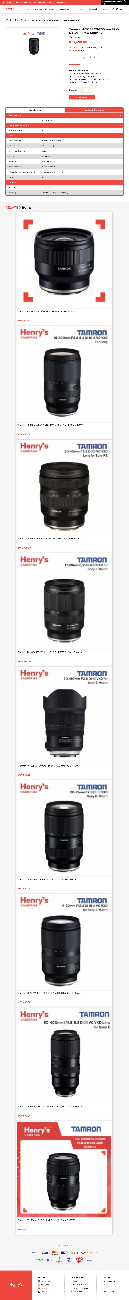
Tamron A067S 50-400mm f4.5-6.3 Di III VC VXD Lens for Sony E (50, 1106)
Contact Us (75, 1281)
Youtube (43, 1288)
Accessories (64, 9)
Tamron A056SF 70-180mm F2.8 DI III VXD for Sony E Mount (48, 766)
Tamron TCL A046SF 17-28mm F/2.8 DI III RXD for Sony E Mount (50, 652)
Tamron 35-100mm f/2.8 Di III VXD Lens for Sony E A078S (46, 1220)
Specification (35, 110)
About (105, 1285)
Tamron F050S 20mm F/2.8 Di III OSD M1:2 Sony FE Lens (46, 311)
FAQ (104, 1288)
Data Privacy (76, 1292)
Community (93, 9)
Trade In (105, 9)
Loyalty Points (109, 1292)
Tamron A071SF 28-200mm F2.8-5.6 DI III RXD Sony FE (56, 20)
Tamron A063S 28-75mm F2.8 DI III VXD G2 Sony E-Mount (47, 879)
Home (29, 9)
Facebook (44, 1281)
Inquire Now (81, 97)
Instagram (44, 1285)
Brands (82, 9)
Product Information (94, 110)
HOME (8, 20)
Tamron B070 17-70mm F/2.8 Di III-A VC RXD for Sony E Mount (49, 993)
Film (74, 9)
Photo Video (50, 9)
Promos (38, 9)
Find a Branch (109, 1281)
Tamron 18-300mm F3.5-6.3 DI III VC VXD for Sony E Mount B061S (50, 425)
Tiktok (42, 1292)
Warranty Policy (78, 1285)
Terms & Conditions (79, 1288)
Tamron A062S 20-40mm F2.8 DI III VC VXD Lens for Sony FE (48, 538)
